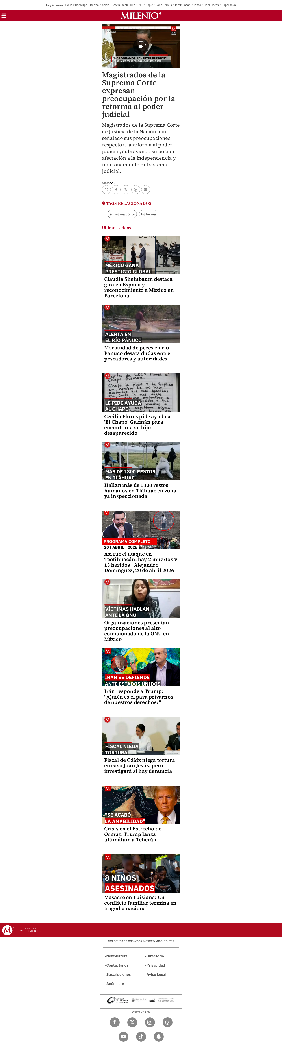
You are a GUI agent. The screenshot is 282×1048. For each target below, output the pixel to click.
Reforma (148, 214)
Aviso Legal (156, 974)
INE (140, 5)
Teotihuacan (183, 5)
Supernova (228, 5)
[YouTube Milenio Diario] (123, 1037)
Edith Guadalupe (76, 5)
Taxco (197, 5)
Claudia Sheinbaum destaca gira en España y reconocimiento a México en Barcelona (139, 287)
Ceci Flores (211, 5)
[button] (3, 17)
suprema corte (122, 214)
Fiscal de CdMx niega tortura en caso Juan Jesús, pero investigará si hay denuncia (139, 765)
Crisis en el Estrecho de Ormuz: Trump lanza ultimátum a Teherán (132, 834)
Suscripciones (118, 974)
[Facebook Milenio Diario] (115, 1022)
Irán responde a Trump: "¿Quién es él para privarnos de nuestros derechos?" (138, 697)
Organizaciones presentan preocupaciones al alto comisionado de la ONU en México (136, 631)
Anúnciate (115, 984)
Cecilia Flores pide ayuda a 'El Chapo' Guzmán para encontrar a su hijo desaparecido (137, 424)
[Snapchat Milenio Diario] (159, 1037)
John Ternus (164, 5)
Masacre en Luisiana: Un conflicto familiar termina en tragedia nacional (140, 903)
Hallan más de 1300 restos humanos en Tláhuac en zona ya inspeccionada (140, 491)
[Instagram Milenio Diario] (150, 1022)
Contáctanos (117, 965)
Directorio (155, 956)
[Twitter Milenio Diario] (132, 1022)
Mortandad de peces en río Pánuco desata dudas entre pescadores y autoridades (137, 353)
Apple (149, 5)
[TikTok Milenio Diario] (141, 1037)
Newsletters (117, 956)
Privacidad (156, 965)
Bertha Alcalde (99, 5)
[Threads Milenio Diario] (168, 1022)
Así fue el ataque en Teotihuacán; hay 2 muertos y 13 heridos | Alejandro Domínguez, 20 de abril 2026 (141, 562)
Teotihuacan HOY (123, 5)
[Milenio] (141, 15)
